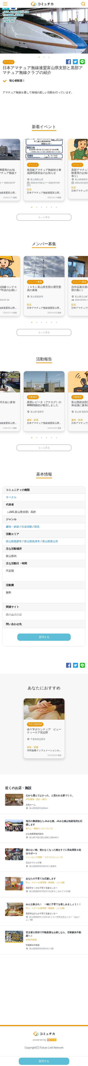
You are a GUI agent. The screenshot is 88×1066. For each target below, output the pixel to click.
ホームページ (14, 614)
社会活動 (27, 526)
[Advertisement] (44, 995)
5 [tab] (51, 207)
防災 (37, 526)
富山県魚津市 (32, 541)
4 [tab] (46, 207)
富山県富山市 (50, 541)
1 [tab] (39, 57)
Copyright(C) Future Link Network (44, 1047)
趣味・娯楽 (12, 526)
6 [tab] (56, 207)
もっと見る (44, 217)
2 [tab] (44, 57)
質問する (44, 637)
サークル (11, 497)
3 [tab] (49, 57)
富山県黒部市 (14, 541)
